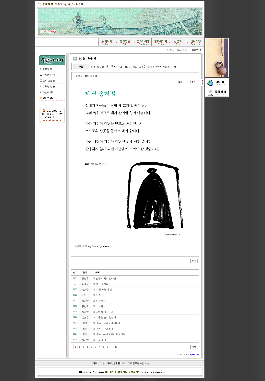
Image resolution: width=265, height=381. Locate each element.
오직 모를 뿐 (48, 80)
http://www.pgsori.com (98, 246)
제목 (95, 272)
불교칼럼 (47, 69)
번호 (75, 272)
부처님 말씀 (48, 86)
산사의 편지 (48, 74)
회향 (119, 66)
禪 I (107, 66)
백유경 (165, 66)
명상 (134, 66)
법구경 (100, 66)
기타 (173, 66)
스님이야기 (48, 92)
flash (158, 66)
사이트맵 (109, 363)
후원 (117, 363)
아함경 (127, 66)
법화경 (151, 66)
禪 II (113, 66)
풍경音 (142, 66)
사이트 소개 (96, 363)
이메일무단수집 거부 (139, 363)
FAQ (124, 363)
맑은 (93, 66)
